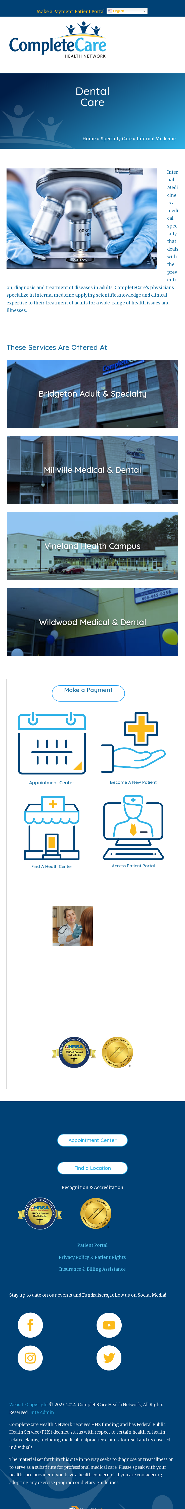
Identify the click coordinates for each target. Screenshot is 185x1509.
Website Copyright (28, 1404)
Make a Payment (55, 11)
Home (89, 139)
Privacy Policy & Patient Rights (92, 1257)
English (116, 11)
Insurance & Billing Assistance (92, 1269)
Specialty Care (116, 139)
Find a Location (92, 1168)
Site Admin (42, 1412)
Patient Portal (90, 11)
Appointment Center (92, 1140)
